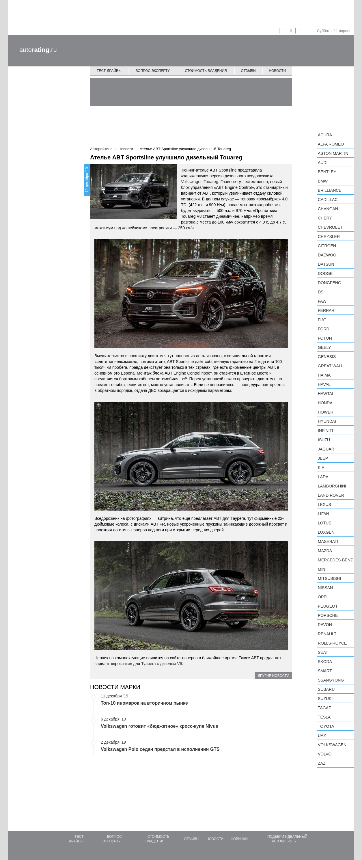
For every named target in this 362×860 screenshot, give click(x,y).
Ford (323, 329)
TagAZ (324, 708)
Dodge (325, 273)
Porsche (328, 615)
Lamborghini (332, 486)
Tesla (324, 717)
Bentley (327, 172)
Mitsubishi (329, 578)
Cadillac (327, 199)
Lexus (324, 504)
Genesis (327, 356)
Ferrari (326, 310)
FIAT (322, 319)
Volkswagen (332, 744)
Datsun (326, 264)
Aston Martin (333, 153)
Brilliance (330, 190)
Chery (325, 218)
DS (320, 292)
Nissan (325, 587)
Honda (325, 403)
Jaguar (326, 449)
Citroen (327, 245)
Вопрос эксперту (153, 71)
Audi (322, 162)
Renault (327, 634)
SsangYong (331, 680)
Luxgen (326, 532)
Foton (325, 338)
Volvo (324, 754)
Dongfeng (329, 282)
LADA (323, 476)
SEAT (323, 652)
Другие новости (273, 676)
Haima (324, 375)
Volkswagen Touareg (199, 181)
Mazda (325, 550)
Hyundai (327, 421)
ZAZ (321, 763)
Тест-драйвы (109, 71)
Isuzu (324, 440)
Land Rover (331, 495)
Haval (324, 384)
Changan (328, 208)
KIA (321, 467)
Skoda (325, 661)
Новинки (239, 839)
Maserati (328, 541)
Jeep (323, 458)
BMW (323, 181)
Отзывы (248, 71)
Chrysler (329, 236)
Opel (323, 597)
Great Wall (330, 366)
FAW (322, 301)
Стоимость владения (206, 71)
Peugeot (327, 606)
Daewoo (327, 255)
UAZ (322, 735)
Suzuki (325, 698)
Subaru (326, 689)
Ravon (325, 624)
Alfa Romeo (331, 144)
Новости (277, 71)
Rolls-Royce (332, 643)
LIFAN (323, 513)
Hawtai (325, 393)
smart (325, 671)
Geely (324, 347)
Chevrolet (330, 227)
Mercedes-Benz (335, 560)
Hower (325, 412)
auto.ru (38, 49)
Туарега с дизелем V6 (161, 663)
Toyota (326, 726)
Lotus (324, 523)
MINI (322, 569)
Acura (325, 135)
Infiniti (325, 430)
